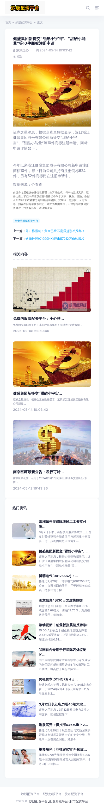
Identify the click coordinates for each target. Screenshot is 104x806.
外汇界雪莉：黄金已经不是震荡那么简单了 (55, 231)
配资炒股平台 (52, 794)
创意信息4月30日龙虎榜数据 (61, 600)
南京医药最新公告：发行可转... (38, 472)
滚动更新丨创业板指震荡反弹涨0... (65, 625)
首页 (8, 22)
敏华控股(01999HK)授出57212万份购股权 (55, 239)
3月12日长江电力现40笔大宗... (62, 704)
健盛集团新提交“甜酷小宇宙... (37, 393)
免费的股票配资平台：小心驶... (38, 318)
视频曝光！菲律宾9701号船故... (63, 749)
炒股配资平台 (24, 22)
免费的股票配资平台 (26, 220)
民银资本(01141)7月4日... (58, 679)
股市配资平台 (74, 794)
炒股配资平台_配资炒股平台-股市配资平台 (58, 801)
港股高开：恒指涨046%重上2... (63, 725)
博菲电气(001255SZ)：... (58, 576)
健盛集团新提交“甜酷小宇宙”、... (64, 551)
